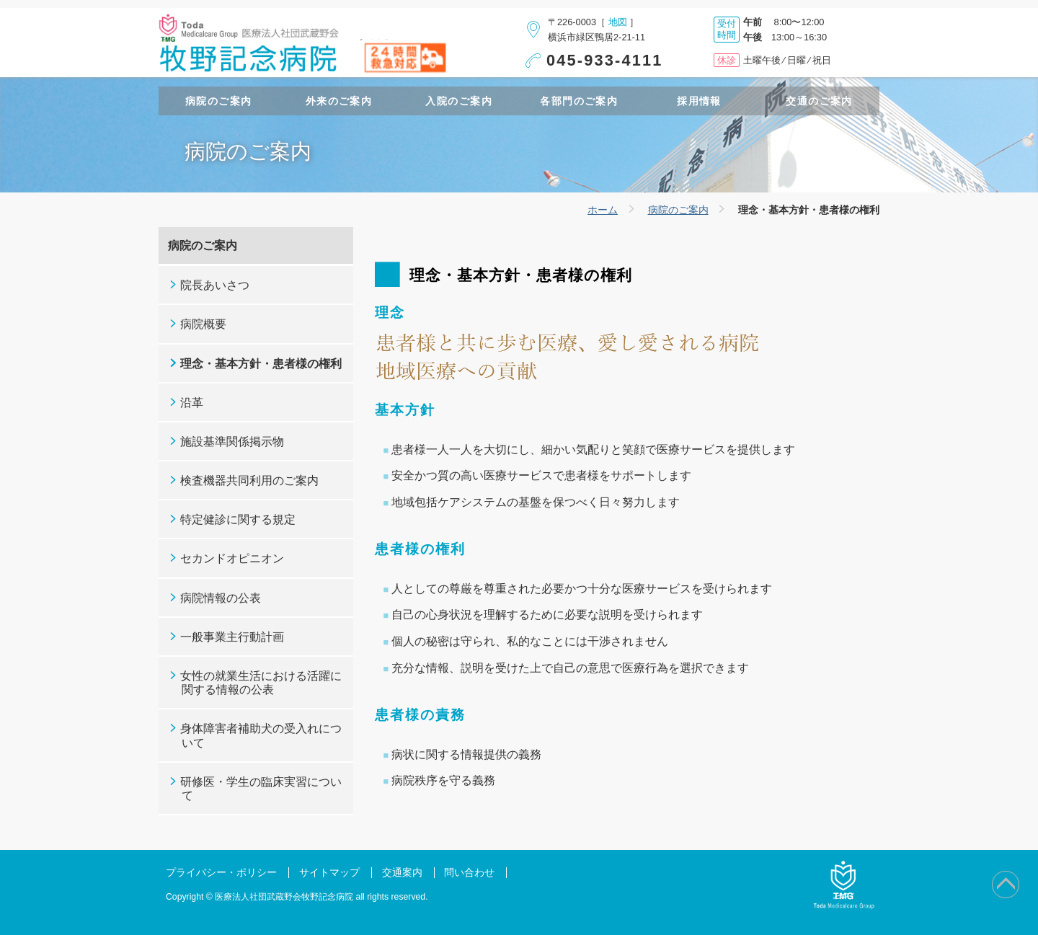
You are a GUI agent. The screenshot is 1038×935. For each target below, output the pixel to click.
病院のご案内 (678, 210)
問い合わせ (469, 872)
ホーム (602, 210)
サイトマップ (329, 872)
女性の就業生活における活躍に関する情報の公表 (261, 683)
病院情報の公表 (220, 598)
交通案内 (402, 872)
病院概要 (203, 324)
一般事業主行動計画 (232, 637)
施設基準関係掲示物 (232, 441)
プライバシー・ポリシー (221, 872)
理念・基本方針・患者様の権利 (261, 364)
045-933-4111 (604, 60)
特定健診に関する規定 (238, 519)
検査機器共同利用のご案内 (249, 480)
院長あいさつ (214, 285)
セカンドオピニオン (232, 558)
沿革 (191, 402)
